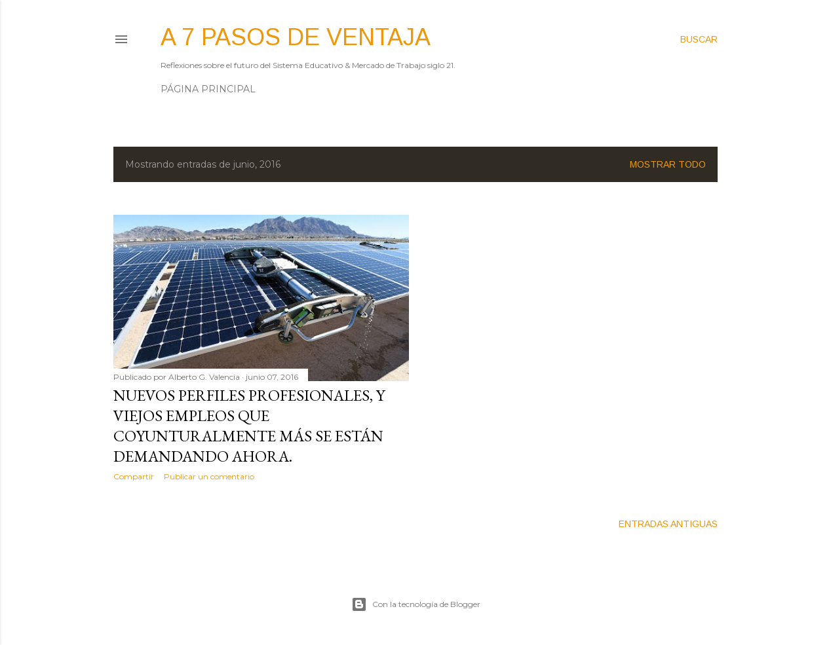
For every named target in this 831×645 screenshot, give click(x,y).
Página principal (208, 89)
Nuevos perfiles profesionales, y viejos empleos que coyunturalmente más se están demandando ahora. (249, 425)
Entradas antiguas (668, 524)
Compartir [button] (133, 476)
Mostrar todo (668, 164)
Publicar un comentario (209, 476)
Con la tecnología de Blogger (415, 604)
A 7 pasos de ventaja (296, 37)
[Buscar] (699, 39)
